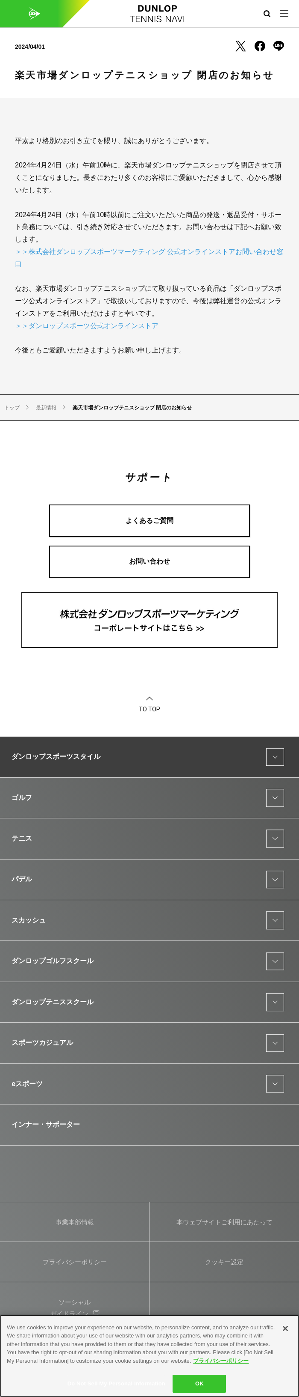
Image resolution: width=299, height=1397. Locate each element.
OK (199, 1383)
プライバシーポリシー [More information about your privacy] (221, 1361)
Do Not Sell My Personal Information (116, 1383)
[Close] (285, 1328)
